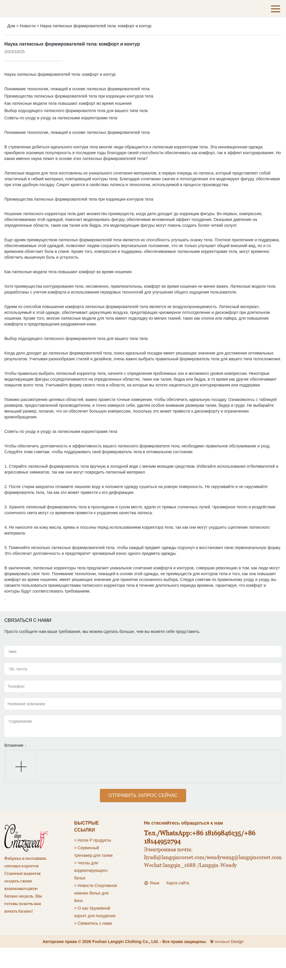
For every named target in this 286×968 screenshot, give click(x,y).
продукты (102, 840)
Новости (27, 26)
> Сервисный (86, 847)
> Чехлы (82, 863)
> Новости (83, 885)
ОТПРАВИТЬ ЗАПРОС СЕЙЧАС (143, 795)
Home (83, 840)
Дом (11, 26)
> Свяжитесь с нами (93, 923)
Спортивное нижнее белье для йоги (95, 893)
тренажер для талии (93, 855)
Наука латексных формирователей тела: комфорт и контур (95, 26)
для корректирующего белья (91, 870)
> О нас (81, 908)
